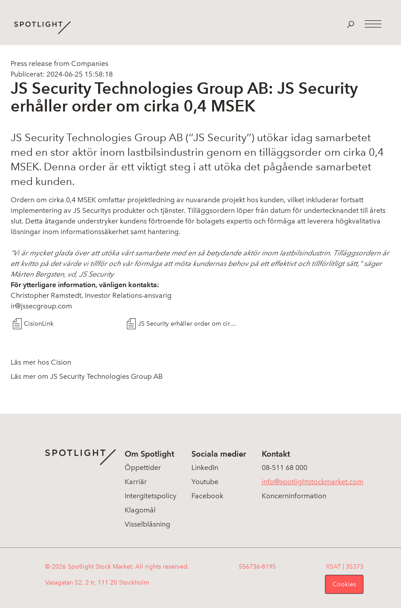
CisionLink (38, 323)
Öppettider (143, 467)
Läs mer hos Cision (41, 362)
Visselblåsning (147, 524)
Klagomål (140, 510)
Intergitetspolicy (150, 496)
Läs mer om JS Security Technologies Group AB (87, 376)
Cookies (344, 584)
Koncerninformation (294, 496)
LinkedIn (204, 467)
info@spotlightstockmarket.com (312, 481)
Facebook (207, 496)
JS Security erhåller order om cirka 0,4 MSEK (187, 323)
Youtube (204, 481)
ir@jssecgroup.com (41, 306)
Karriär (136, 481)
